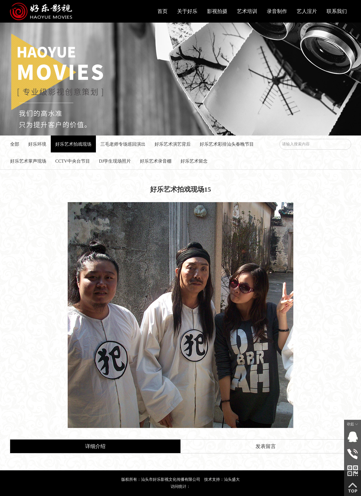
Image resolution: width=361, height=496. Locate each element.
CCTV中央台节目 (72, 161)
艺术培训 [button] (247, 11)
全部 (14, 144)
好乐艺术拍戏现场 (73, 144)
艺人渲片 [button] (307, 11)
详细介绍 (95, 446)
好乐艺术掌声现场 (28, 161)
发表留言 (266, 446)
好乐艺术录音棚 (155, 161)
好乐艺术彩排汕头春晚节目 (227, 144)
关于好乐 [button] (187, 11)
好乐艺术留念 (194, 161)
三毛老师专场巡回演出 (123, 144)
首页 (162, 11)
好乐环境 (37, 144)
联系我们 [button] (337, 11)
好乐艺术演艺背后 (173, 144)
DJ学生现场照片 (115, 161)
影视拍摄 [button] (217, 11)
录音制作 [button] (277, 11)
